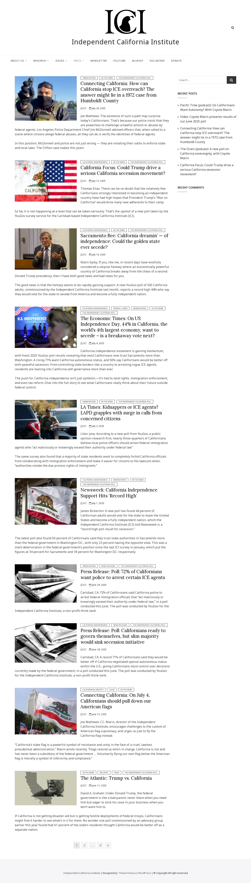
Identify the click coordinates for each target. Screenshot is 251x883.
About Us (47, 60)
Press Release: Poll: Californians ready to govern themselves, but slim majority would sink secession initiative (123, 636)
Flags (112, 689)
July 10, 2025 (97, 254)
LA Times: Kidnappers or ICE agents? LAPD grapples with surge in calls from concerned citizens (121, 413)
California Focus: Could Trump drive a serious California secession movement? (123, 170)
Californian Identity (93, 689)
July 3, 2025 (96, 426)
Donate (205, 60)
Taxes (116, 772)
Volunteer (186, 60)
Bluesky (167, 60)
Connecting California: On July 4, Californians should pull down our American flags (116, 701)
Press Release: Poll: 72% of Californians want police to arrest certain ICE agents (123, 574)
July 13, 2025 (97, 180)
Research (69, 60)
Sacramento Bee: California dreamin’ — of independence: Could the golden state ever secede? (124, 241)
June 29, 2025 (97, 584)
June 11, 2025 (97, 785)
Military (104, 772)
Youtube (149, 60)
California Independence (95, 162)
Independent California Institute (125, 42)
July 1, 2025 (96, 503)
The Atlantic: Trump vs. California (116, 778)
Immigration (89, 78)
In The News (107, 78)
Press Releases (108, 566)
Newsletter (128, 60)
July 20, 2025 (97, 108)
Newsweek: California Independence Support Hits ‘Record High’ (119, 493)
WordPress (144, 873)
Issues (89, 60)
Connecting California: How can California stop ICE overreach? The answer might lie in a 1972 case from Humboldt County (119, 92)
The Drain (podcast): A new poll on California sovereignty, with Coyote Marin (205, 153)
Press (107, 60)
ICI (83, 108)
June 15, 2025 (97, 714)
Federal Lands (120, 308)
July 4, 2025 (96, 343)
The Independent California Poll (135, 78)
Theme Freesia (127, 873)
